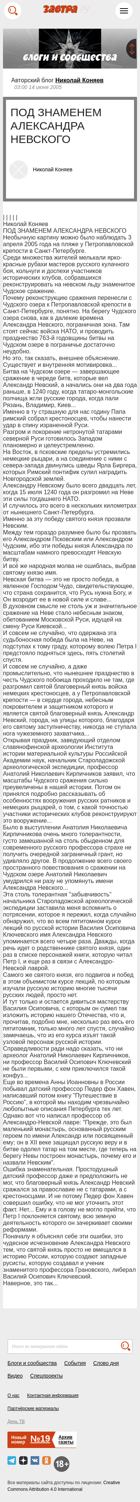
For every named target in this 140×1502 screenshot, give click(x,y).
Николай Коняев (79, 80)
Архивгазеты (66, 1440)
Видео (15, 1376)
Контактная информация (52, 1395)
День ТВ (16, 1421)
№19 (40, 1438)
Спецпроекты (46, 1376)
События (75, 1363)
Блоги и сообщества (32, 1363)
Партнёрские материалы (33, 1408)
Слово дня (106, 1363)
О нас (13, 1395)
